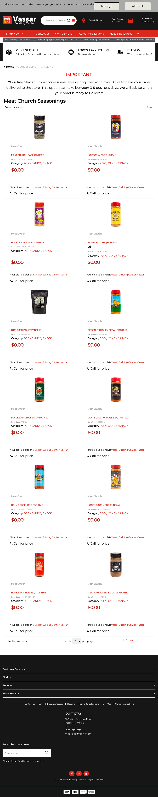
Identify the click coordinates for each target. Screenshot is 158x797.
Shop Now (13, 33)
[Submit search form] (69, 20)
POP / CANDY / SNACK (37, 163)
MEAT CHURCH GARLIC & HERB (27, 155)
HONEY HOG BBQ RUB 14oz (102, 242)
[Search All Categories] (59, 20)
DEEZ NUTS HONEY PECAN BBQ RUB (107, 330)
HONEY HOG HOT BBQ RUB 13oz (28, 592)
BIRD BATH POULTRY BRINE (26, 330)
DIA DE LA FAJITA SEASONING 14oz (29, 417)
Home (9, 66)
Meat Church (18, 146)
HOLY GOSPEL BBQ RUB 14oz (27, 505)
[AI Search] (73, 20)
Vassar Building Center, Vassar (51, 187)
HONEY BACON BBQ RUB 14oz (104, 505)
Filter (149, 107)
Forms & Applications (89, 704)
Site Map (107, 704)
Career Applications (91, 33)
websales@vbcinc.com (78, 733)
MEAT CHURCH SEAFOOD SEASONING (108, 592)
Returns (71, 704)
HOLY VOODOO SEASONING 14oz (29, 242)
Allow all (138, 6)
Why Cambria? (64, 33)
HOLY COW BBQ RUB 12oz (102, 155)
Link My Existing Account (51, 704)
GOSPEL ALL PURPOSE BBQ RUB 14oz (108, 417)
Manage (106, 6)
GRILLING (47, 66)
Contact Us (42, 33)
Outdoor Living (26, 66)
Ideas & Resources (120, 33)
